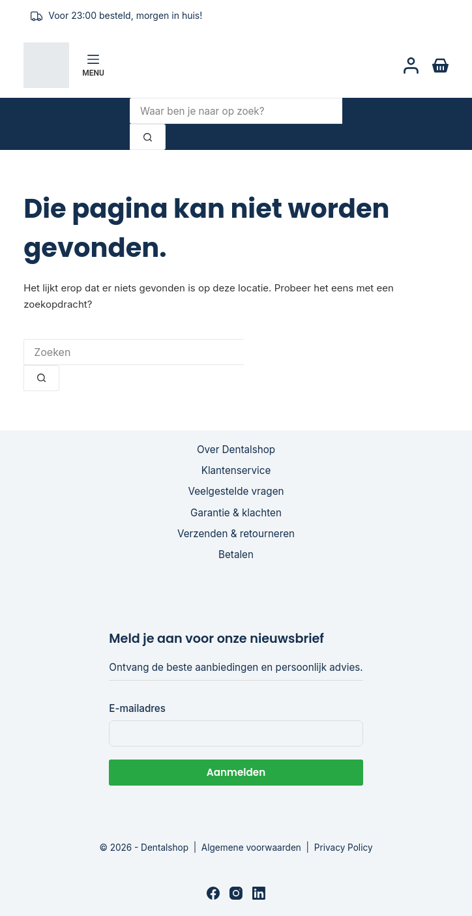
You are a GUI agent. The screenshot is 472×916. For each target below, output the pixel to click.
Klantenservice (236, 470)
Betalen (236, 554)
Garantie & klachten (236, 513)
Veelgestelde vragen (236, 491)
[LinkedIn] (258, 893)
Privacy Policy (343, 847)
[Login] (411, 65)
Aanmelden (236, 772)
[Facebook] (213, 893)
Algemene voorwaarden (251, 847)
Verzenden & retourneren (236, 533)
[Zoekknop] (148, 137)
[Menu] (93, 65)
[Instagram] (236, 893)
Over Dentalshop (236, 449)
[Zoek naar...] (236, 111)
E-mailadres (137, 708)
